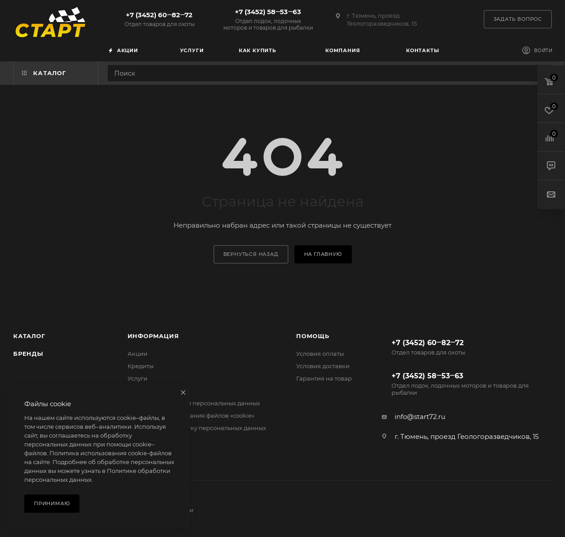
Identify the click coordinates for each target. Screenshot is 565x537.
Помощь (312, 335)
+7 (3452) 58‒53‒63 (268, 19)
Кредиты (141, 365)
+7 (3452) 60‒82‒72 (159, 19)
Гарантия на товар (324, 378)
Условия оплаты (320, 353)
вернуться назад (251, 254)
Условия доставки (323, 365)
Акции (137, 353)
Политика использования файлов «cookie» (191, 415)
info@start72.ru (420, 416)
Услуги (137, 378)
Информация (153, 335)
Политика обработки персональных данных (194, 403)
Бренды (28, 353)
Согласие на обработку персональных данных (197, 427)
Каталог (29, 335)
